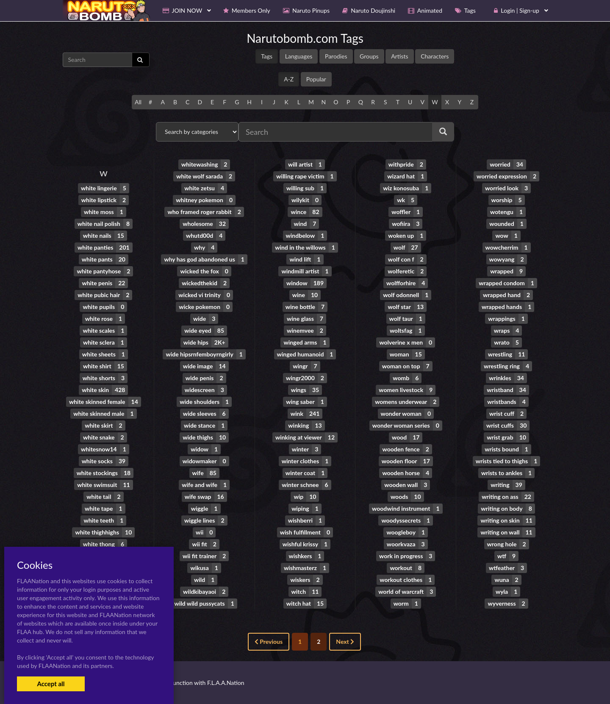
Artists (399, 56)
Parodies (336, 56)
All (138, 102)
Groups (369, 56)
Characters (435, 56)
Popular (316, 79)
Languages (299, 56)
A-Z (289, 79)
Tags (266, 56)
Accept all (50, 683)
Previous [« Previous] (269, 641)
